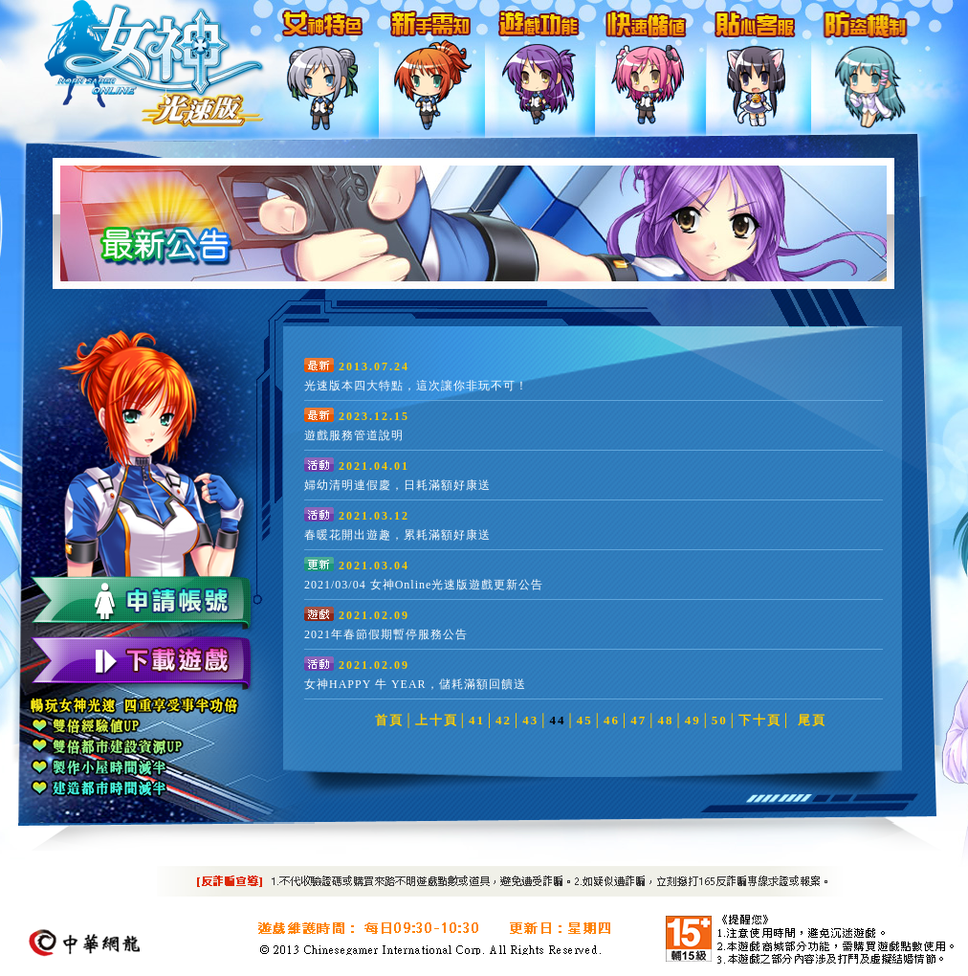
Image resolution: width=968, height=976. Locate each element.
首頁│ (394, 720)
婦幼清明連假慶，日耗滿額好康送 (397, 485)
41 (477, 720)
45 (585, 720)
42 (503, 720)
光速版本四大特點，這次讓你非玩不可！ (416, 385)
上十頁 (436, 720)
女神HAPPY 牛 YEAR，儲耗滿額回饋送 (415, 684)
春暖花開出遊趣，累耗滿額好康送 (397, 535)
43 (530, 720)
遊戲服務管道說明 (354, 435)
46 (612, 720)
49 (693, 720)
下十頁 (759, 720)
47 (638, 720)
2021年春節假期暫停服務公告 (386, 634)
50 (720, 720)
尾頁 (812, 720)
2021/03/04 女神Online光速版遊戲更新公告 (423, 584)
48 (665, 720)
